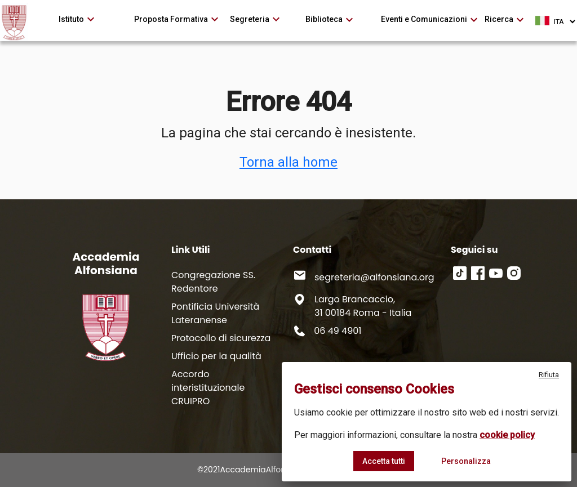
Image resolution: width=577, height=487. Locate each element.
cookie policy (507, 435)
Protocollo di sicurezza (220, 338)
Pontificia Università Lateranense (215, 313)
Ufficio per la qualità (216, 356)
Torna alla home (288, 162)
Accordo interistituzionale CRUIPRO (208, 388)
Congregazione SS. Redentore (213, 282)
